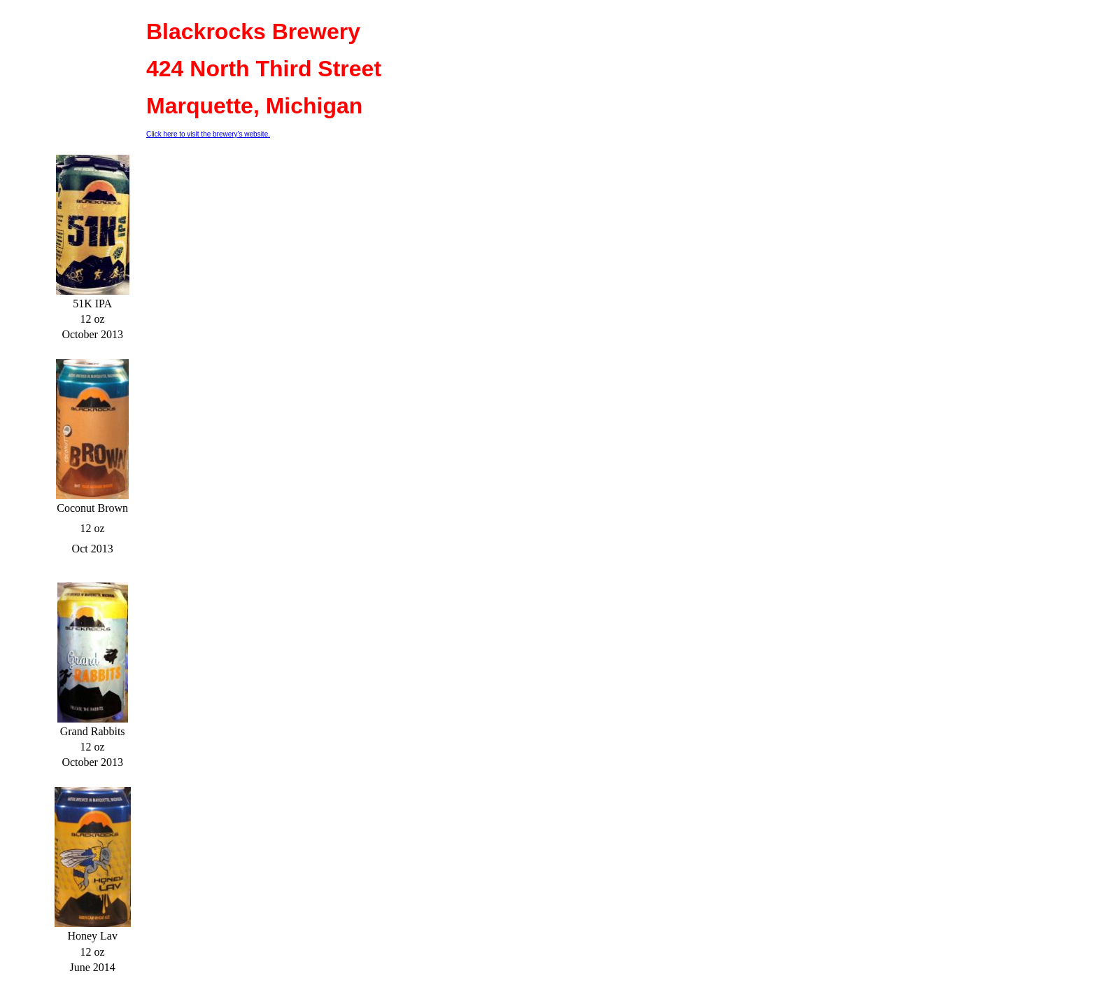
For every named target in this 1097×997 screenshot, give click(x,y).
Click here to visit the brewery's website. (208, 134)
